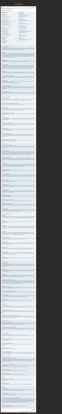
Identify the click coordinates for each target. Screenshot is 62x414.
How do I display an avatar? (4, 24)
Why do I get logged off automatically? (6, 17)
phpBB (5, 119)
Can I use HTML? (3, 38)
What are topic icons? (4, 43)
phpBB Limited (20, 389)
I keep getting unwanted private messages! (23, 20)
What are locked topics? (4, 42)
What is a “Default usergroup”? (22, 16)
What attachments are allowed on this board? (23, 35)
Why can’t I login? (3, 15)
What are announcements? (4, 41)
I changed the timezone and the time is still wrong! (7, 22)
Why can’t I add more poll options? (5, 30)
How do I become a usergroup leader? (23, 15)
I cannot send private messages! (22, 19)
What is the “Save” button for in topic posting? (6, 34)
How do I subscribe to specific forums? (23, 32)
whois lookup (15, 399)
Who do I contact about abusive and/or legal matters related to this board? (26, 39)
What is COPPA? (3, 13)
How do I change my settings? (5, 20)
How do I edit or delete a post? (5, 28)
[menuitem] (2, 7)
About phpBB (17, 390)
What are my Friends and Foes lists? (22, 23)
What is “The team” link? (21, 17)
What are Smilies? (3, 39)
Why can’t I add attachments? (5, 32)
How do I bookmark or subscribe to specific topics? (24, 31)
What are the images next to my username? (6, 23)
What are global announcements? (5, 40)
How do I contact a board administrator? (23, 40)
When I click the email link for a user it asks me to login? (7, 25)
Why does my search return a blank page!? (23, 27)
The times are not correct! (4, 21)
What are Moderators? (21, 13)
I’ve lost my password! (4, 16)
